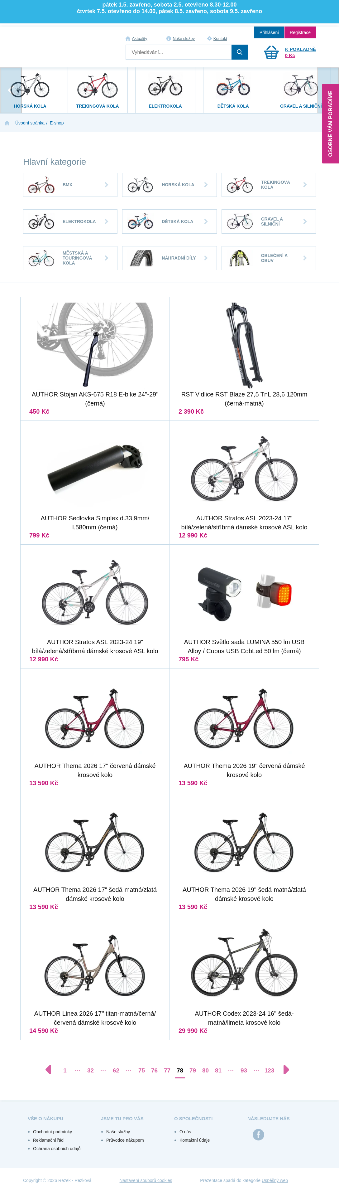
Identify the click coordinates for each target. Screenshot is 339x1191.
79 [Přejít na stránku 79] (192, 1070)
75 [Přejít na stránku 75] (141, 1070)
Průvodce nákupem (125, 1140)
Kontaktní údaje (194, 1140)
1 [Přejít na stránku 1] (65, 1070)
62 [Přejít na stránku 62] (116, 1070)
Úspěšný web (275, 1180)
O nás (185, 1131)
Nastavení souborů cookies (146, 1180)
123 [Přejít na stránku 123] (270, 1070)
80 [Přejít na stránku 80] (205, 1070)
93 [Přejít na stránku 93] (244, 1070)
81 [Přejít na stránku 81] (218, 1070)
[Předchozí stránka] (51, 1069)
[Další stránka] (283, 1069)
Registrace (300, 32)
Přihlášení (269, 32)
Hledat (240, 52)
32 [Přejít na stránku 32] (90, 1070)
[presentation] (11, 90)
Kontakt (220, 38)
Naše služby (184, 38)
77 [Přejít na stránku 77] (167, 1070)
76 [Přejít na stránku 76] (154, 1070)
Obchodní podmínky (52, 1131)
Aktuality (139, 38)
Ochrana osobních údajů (57, 1148)
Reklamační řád (48, 1140)
